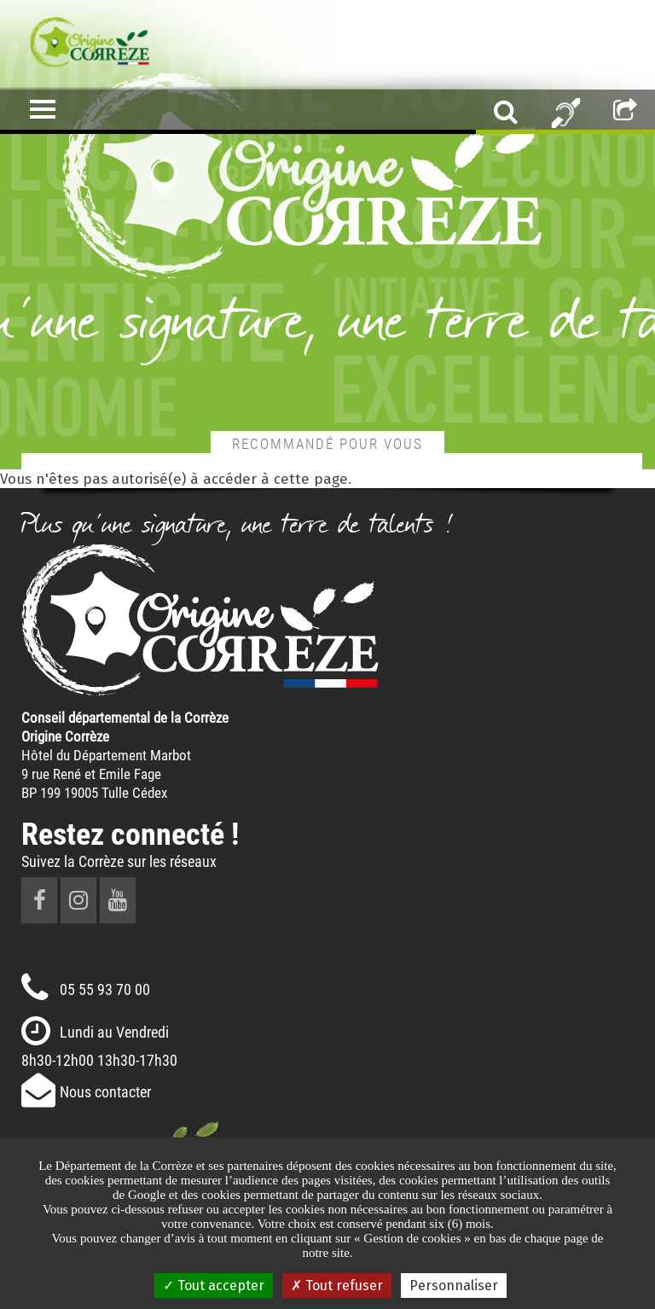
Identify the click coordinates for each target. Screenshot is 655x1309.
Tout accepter (213, 1285)
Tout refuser (337, 1285)
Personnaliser (453, 1285)
